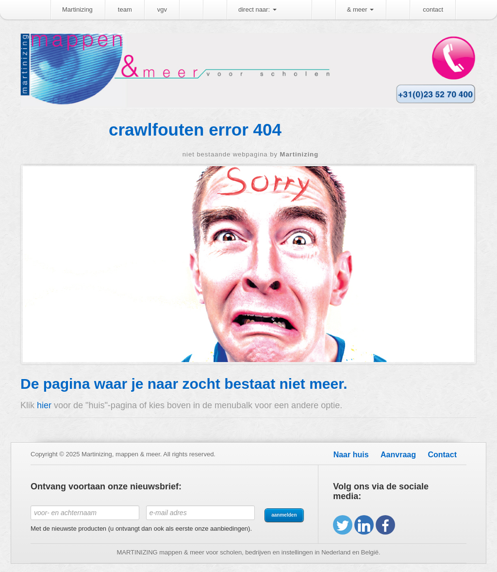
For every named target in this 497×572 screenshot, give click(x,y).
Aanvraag (398, 455)
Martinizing (77, 9)
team (125, 9)
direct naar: (257, 9)
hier (44, 405)
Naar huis (351, 455)
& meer (360, 9)
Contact (442, 455)
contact (433, 9)
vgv (162, 9)
